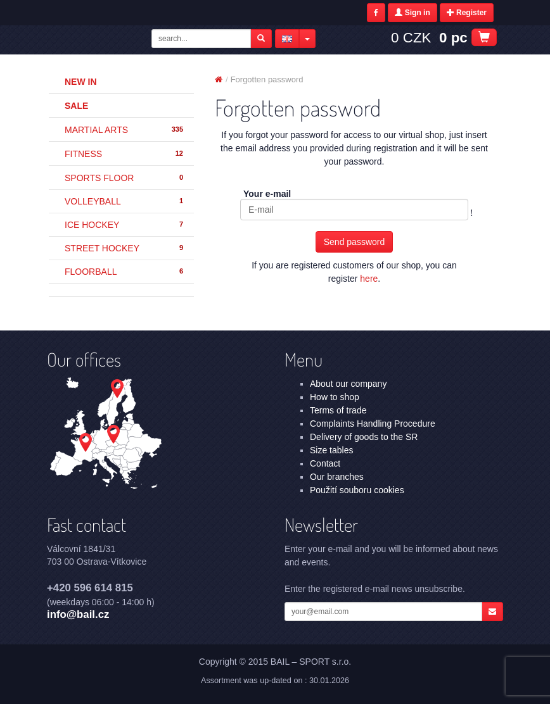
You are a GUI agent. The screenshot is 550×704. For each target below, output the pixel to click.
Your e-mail (267, 194)
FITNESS (124, 154)
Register (467, 12)
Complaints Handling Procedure (372, 423)
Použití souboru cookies (357, 490)
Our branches (337, 477)
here (369, 278)
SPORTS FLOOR (124, 178)
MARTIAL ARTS (124, 130)
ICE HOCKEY (124, 225)
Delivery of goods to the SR (364, 437)
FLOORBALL (124, 272)
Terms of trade (338, 410)
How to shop (334, 397)
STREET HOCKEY (124, 248)
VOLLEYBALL (124, 201)
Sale (76, 106)
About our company (348, 384)
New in (81, 82)
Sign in (412, 12)
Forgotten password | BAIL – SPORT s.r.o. (97, 40)
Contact (325, 463)
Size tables (331, 450)
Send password (354, 242)
